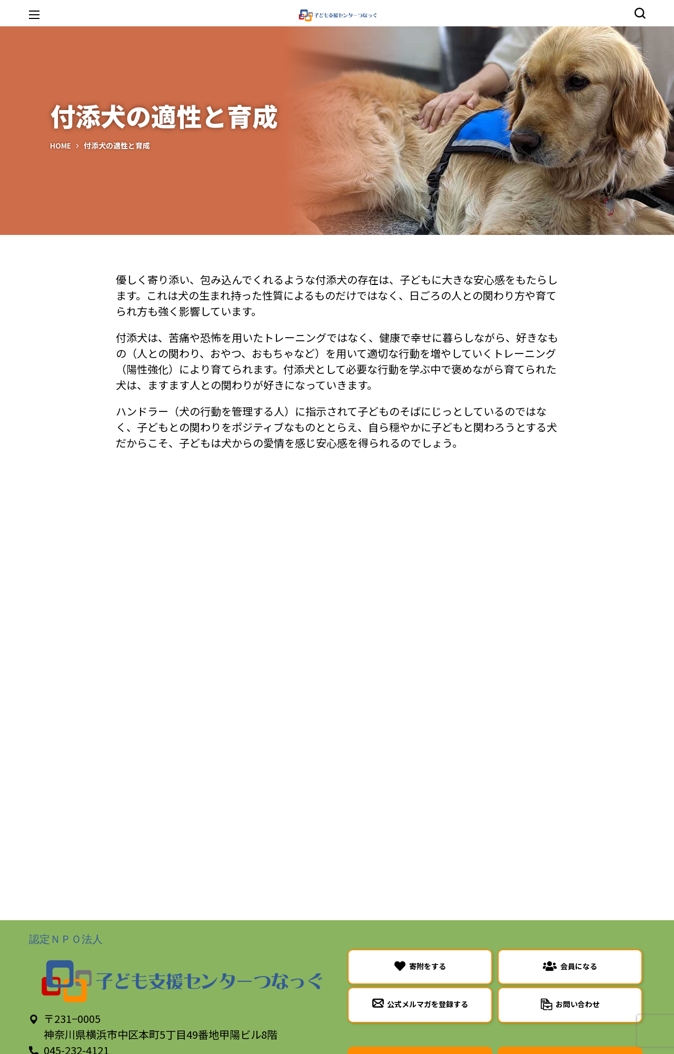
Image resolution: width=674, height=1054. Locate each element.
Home (60, 145)
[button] (640, 13)
